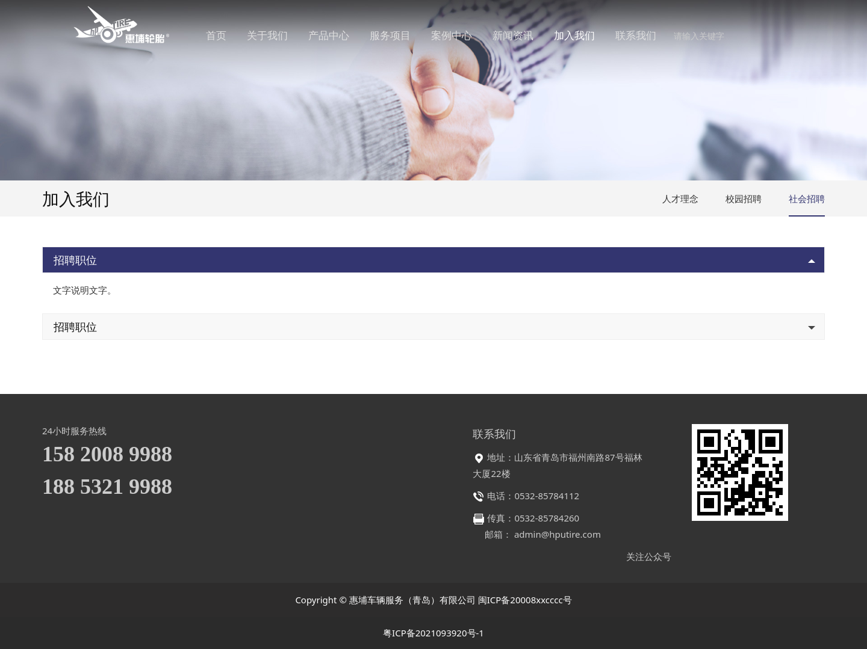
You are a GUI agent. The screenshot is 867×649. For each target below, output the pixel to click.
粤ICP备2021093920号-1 (433, 633)
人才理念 (680, 198)
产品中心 (346, 36)
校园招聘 (744, 198)
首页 (233, 36)
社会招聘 (807, 198)
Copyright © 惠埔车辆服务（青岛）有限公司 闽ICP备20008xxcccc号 (433, 600)
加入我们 (591, 36)
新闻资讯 (530, 36)
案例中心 (469, 36)
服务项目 (407, 36)
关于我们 (284, 36)
